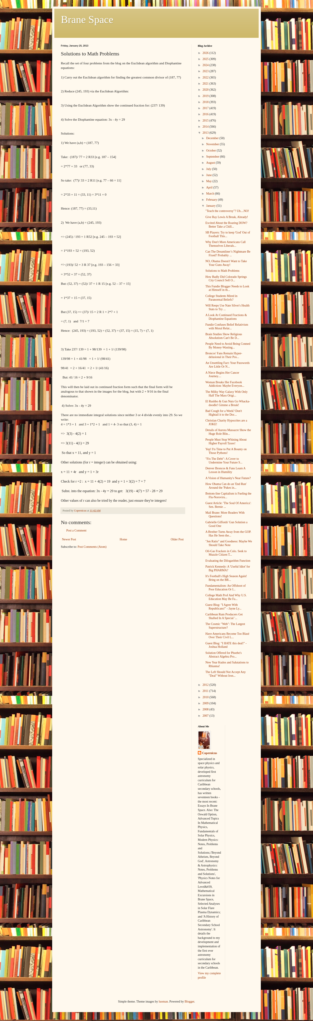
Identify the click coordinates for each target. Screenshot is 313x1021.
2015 (206, 120)
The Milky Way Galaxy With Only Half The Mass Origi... (226, 393)
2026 (206, 53)
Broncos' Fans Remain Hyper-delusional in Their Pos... (223, 355)
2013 (206, 132)
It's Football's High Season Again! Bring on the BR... (226, 578)
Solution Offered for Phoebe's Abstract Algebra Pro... (223, 654)
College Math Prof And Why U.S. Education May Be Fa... (226, 597)
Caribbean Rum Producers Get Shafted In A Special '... (224, 616)
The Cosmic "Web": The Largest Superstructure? (225, 625)
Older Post (177, 539)
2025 (206, 59)
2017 (206, 108)
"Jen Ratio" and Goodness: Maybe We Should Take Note (228, 543)
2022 (206, 77)
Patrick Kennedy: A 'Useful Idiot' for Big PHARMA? (227, 568)
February (212, 199)
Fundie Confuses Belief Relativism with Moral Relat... (226, 326)
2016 (206, 114)
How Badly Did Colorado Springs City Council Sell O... (226, 278)
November (213, 144)
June (209, 175)
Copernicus (209, 753)
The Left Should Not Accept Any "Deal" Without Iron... (225, 673)
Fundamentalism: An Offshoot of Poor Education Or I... (225, 587)
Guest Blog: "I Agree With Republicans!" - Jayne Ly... (223, 606)
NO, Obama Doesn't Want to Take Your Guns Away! (226, 263)
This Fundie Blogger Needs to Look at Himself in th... (227, 288)
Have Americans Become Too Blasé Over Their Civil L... (227, 635)
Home (123, 539)
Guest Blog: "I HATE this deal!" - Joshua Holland (226, 645)
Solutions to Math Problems (222, 270)
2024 (206, 65)
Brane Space (87, 19)
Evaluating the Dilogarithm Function (227, 560)
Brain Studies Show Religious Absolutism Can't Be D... (223, 336)
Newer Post (69, 539)
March (210, 193)
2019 (206, 96)
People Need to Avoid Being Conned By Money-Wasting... (227, 345)
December (212, 138)
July (209, 169)
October (211, 150)
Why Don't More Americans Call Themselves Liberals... (225, 243)
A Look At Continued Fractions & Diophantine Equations (226, 316)
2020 (206, 89)
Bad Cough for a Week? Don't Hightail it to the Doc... (223, 412)
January (211, 205)
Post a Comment (76, 530)
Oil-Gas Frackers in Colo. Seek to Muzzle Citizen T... (226, 553)
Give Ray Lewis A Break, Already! (226, 217)
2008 (206, 709)
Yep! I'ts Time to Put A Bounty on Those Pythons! (226, 451)
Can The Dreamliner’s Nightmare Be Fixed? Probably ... (227, 253)
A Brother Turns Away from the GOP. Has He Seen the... (228, 533)
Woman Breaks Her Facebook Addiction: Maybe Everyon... (224, 384)
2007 (206, 715)
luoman (163, 1001)
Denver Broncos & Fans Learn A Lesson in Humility (225, 470)
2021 (206, 83)
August (211, 162)
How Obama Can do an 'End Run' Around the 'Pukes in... (225, 485)
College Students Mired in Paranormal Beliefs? (221, 297)
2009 (206, 703)
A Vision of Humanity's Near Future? (228, 478)
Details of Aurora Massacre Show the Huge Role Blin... (228, 431)
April (209, 187)
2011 (206, 691)
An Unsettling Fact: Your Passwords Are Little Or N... (227, 364)
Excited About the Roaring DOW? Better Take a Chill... (226, 224)
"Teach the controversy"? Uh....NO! (227, 211)
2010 (206, 697)
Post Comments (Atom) (92, 546)
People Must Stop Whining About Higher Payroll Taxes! (226, 441)
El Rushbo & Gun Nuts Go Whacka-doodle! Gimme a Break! (227, 403)
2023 (206, 71)
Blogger (189, 1001)
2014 (206, 126)
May (209, 181)
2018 (206, 102)
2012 (206, 684)
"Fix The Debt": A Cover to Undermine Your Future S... (223, 460)
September (213, 156)
